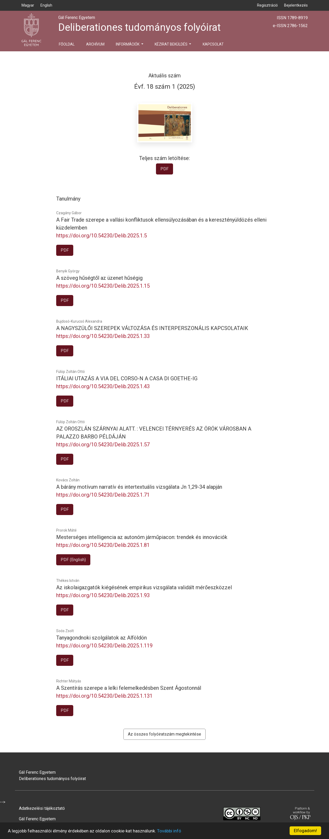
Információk (128, 44)
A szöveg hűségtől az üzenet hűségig (99, 278)
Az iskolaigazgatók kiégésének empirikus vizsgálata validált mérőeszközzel (144, 587)
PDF (164, 168)
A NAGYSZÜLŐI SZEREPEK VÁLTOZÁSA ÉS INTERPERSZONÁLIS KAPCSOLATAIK (152, 328)
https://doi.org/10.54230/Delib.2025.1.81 (103, 545)
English (46, 5)
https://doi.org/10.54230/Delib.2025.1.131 (104, 696)
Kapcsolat (213, 44)
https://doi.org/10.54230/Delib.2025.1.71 (103, 495)
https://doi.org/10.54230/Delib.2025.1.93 (103, 595)
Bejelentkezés (296, 5)
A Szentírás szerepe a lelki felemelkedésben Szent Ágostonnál (128, 688)
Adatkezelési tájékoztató (42, 808)
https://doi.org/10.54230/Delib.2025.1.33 (103, 336)
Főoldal (67, 44)
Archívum (95, 44)
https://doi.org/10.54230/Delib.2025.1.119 (104, 645)
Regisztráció (267, 5)
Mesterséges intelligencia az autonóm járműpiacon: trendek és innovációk (141, 537)
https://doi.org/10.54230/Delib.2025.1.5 (101, 235)
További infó (169, 830)
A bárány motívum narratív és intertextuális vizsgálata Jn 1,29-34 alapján (139, 487)
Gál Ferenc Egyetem (37, 818)
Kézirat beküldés (171, 44)
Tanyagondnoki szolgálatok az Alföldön (101, 638)
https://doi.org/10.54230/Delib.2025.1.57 (103, 444)
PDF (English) (73, 559)
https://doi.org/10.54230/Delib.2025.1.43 (103, 386)
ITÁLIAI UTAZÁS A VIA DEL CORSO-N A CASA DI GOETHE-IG (126, 378)
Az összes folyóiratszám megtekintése (164, 734)
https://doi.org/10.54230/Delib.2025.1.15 (103, 286)
